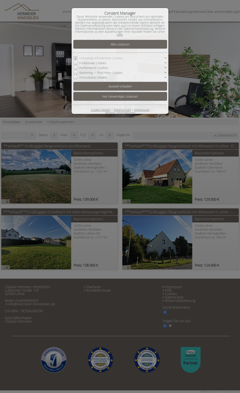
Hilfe (120, 35)
